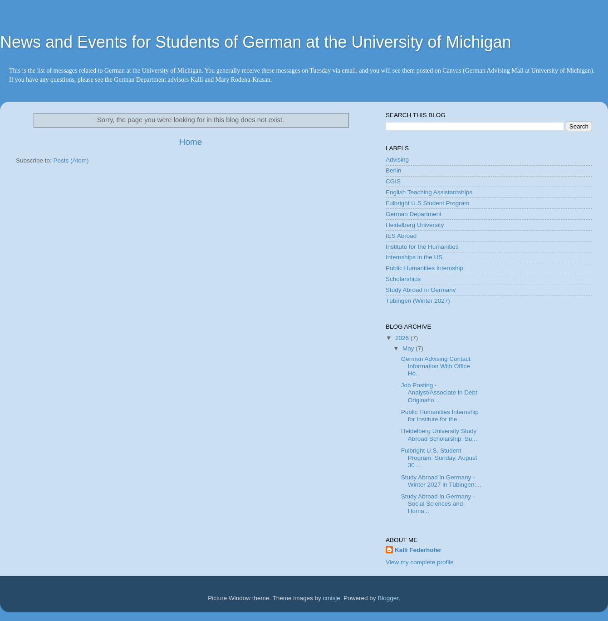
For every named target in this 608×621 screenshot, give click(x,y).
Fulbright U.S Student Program (428, 203)
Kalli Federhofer (418, 550)
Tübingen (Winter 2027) (418, 300)
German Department (413, 214)
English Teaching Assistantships (429, 192)
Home (190, 142)
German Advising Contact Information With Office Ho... (436, 366)
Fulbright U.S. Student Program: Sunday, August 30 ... (439, 457)
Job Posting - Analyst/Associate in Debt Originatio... (439, 392)
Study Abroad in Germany (421, 289)
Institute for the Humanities (422, 246)
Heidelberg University (415, 225)
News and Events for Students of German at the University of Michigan (255, 42)
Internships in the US (414, 257)
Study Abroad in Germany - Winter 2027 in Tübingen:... (441, 481)
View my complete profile (420, 562)
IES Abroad (401, 235)
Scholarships (403, 279)
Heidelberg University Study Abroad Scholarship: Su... (439, 435)
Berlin (394, 170)
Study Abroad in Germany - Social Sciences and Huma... (438, 503)
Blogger (388, 598)
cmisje (331, 598)
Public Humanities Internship (424, 268)
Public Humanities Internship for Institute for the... (440, 416)
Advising (397, 159)
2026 (403, 338)
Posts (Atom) (71, 160)
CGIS (393, 181)
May (409, 348)
